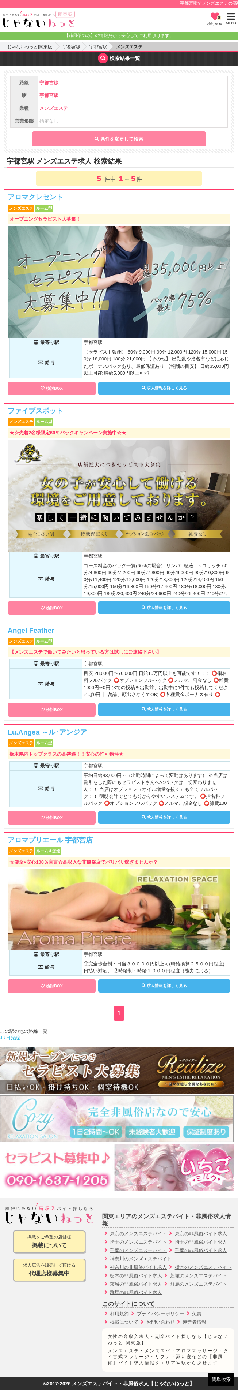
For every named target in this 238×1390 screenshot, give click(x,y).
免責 (196, 1313)
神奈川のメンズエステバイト (141, 1259)
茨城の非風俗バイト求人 (136, 1284)
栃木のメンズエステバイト (203, 1267)
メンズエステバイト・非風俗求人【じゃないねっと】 (133, 1383)
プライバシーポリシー (160, 1313)
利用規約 (119, 1313)
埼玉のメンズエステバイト (138, 1242)
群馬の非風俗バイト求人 (136, 1292)
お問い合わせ (160, 1322)
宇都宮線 (71, 46)
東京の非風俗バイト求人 (201, 1233)
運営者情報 (194, 1322)
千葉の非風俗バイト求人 (201, 1250)
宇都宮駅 (98, 46)
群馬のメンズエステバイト (198, 1284)
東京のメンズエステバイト (138, 1233)
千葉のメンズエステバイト (138, 1250)
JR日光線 (10, 1037)
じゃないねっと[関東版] (30, 46)
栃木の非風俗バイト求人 (136, 1275)
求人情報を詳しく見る (164, 388)
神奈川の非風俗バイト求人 (138, 1267)
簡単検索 (221, 1379)
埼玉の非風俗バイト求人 (201, 1242)
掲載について (124, 1322)
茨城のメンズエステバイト (198, 1275)
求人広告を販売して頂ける (49, 1270)
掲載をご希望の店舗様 (49, 1241)
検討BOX (54, 388)
